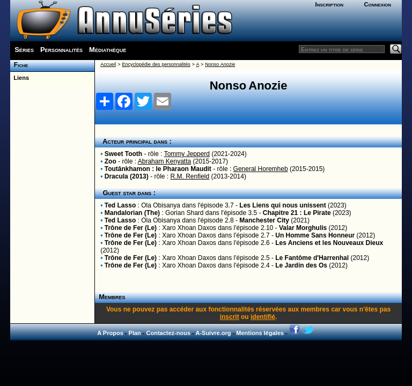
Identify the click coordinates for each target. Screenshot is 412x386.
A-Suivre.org (213, 333)
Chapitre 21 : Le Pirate (297, 213)
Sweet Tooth (123, 154)
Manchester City (264, 220)
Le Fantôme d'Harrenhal (312, 258)
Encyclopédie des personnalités (156, 64)
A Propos (110, 333)
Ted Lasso (120, 205)
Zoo (110, 161)
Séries (24, 50)
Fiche (19, 65)
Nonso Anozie (220, 64)
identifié (263, 317)
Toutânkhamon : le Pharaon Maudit (158, 169)
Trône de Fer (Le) (131, 228)
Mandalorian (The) (132, 213)
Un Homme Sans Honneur (315, 235)
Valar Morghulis (303, 228)
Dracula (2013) (127, 176)
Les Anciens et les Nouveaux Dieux (329, 243)
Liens (19, 78)
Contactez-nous (168, 333)
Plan (135, 333)
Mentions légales (260, 333)
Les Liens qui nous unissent (282, 205)
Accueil (108, 64)
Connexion (377, 4)
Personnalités (61, 50)
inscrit (229, 317)
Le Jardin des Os (301, 265)
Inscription (329, 4)
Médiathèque (107, 50)
